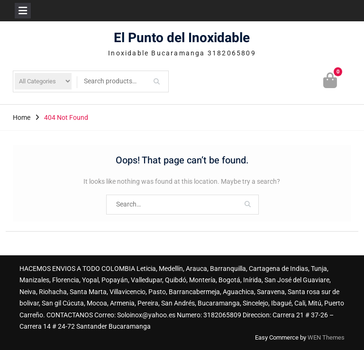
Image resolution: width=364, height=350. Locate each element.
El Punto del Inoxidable (182, 38)
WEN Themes (326, 337)
